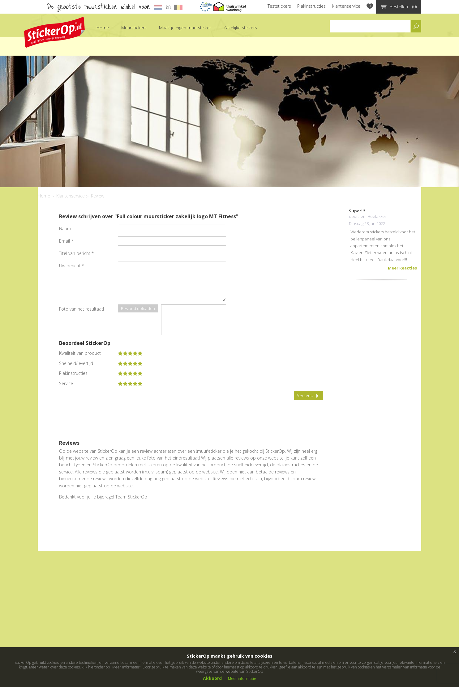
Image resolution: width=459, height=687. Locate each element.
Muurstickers (134, 28)
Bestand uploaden (138, 308)
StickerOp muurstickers (54, 32)
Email (66, 241)
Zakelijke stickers (240, 28)
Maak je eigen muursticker (185, 28)
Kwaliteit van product (80, 353)
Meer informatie (242, 678)
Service (66, 383)
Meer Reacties (402, 268)
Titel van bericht (76, 253)
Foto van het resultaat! (81, 309)
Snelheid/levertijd (76, 363)
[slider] (130, 353)
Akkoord (212, 678)
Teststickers (279, 6)
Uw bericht (71, 266)
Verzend (308, 395)
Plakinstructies (311, 6)
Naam (65, 228)
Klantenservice (346, 6)
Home (103, 28)
